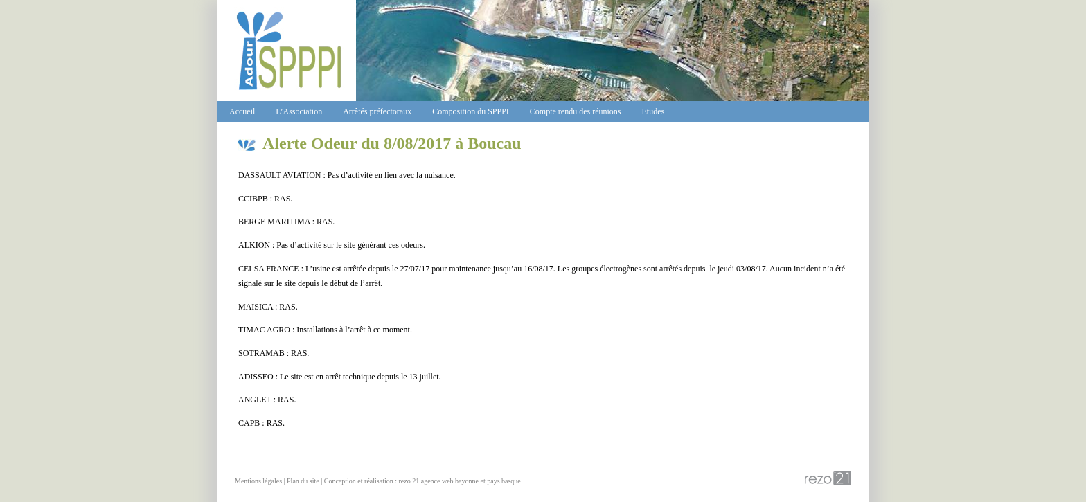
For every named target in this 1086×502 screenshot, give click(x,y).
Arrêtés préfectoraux (377, 111)
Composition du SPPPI (470, 111)
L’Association (299, 111)
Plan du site (303, 481)
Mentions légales (258, 481)
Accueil (242, 111)
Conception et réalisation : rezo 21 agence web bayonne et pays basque (422, 481)
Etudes (653, 111)
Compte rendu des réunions (575, 111)
